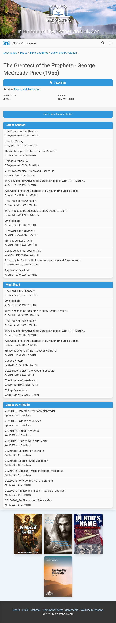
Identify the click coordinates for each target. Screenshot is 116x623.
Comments (71, 610)
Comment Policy (53, 610)
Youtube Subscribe (92, 610)
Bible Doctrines (39, 52)
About (16, 610)
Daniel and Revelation (64, 52)
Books (23, 52)
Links (25, 610)
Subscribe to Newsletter (58, 114)
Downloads (10, 52)
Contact (35, 610)
